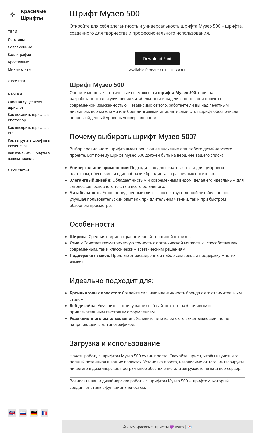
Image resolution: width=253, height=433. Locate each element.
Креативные (18, 61)
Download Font (157, 58)
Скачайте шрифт (185, 355)
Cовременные (20, 47)
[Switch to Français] (44, 413)
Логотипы (16, 39)
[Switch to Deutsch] (34, 413)
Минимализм (19, 69)
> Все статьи (18, 170)
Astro (179, 426)
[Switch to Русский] (23, 413)
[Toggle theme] (12, 14)
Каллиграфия (19, 54)
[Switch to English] (12, 413)
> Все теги (16, 80)
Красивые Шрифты (33, 14)
